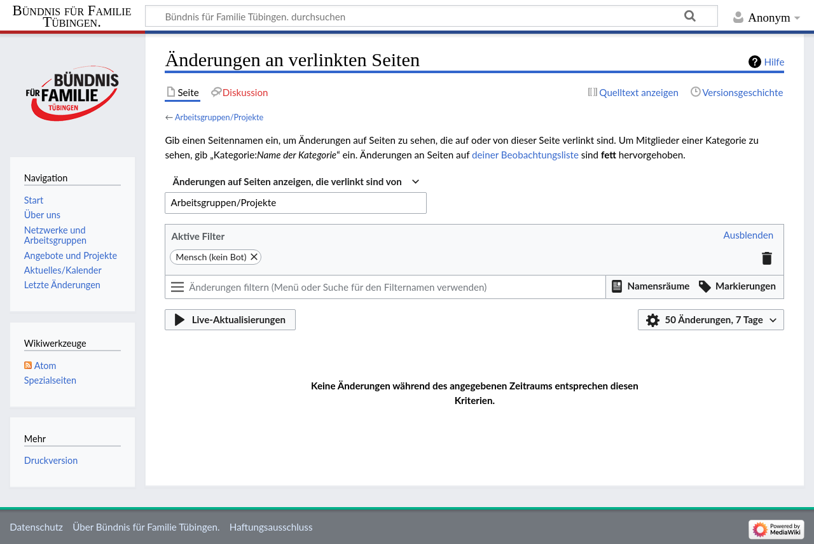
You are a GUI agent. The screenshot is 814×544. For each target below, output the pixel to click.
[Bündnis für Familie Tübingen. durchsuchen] (431, 16)
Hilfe (774, 61)
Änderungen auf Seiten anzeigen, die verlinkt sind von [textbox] (286, 181)
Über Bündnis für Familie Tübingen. (145, 527)
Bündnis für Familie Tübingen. (72, 16)
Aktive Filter (197, 236)
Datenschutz (36, 527)
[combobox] (295, 182)
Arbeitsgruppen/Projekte (219, 117)
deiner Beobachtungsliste (525, 154)
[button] (748, 235)
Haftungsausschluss (271, 527)
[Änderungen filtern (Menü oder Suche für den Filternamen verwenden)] (385, 287)
